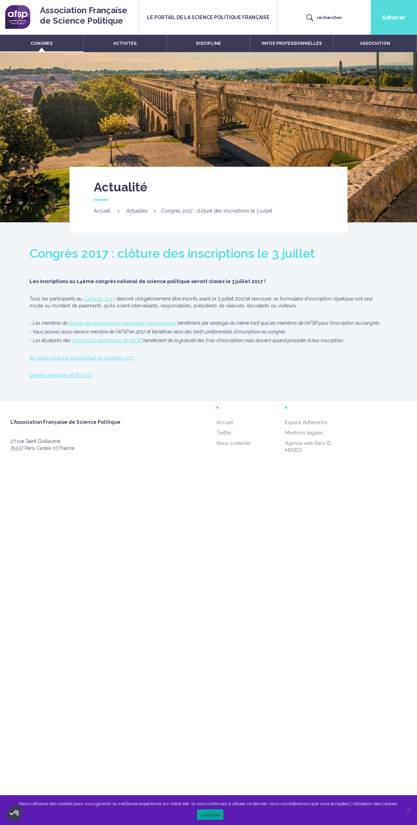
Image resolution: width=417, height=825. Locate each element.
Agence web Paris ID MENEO (308, 446)
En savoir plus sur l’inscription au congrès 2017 (82, 358)
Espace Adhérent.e (306, 422)
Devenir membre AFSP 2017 (61, 375)
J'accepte (210, 814)
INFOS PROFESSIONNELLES (292, 43)
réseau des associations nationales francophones (122, 323)
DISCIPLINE (208, 43)
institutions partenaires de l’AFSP (107, 340)
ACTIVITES (125, 43)
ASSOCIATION (375, 43)
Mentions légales (304, 433)
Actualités (137, 211)
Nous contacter (233, 443)
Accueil (102, 211)
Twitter (223, 433)
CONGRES (41, 43)
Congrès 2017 (99, 299)
